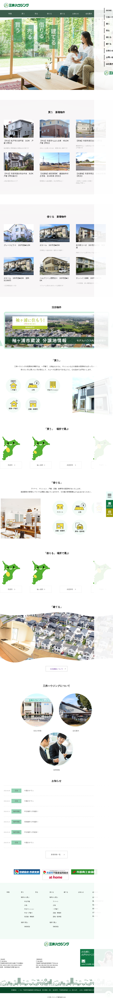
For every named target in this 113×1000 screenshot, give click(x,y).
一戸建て (55, 909)
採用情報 (56, 769)
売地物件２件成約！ (31, 822)
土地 (25, 905)
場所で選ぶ (24, 922)
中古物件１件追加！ (31, 832)
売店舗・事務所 (29, 916)
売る (36, 13)
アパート (55, 901)
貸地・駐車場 (57, 916)
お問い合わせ (102, 13)
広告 (16, 790)
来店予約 (95, 916)
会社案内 (89, 13)
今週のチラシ (29, 790)
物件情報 (16, 811)
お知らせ (75, 13)
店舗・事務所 (57, 913)
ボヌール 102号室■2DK (50, 245)
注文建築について (56, 669)
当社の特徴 (37, 730)
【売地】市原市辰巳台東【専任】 (89, 141)
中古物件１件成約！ (31, 811)
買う (23, 13)
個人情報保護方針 (98, 901)
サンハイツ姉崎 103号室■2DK (88, 278)
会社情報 (95, 897)
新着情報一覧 (56, 854)
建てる (62, 13)
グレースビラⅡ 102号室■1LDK (17, 245)
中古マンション (29, 909)
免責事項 (95, 905)
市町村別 (27, 926)
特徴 (10, 13)
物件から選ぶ (25, 897)
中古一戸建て (28, 913)
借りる (49, 13)
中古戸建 (27, 901)
